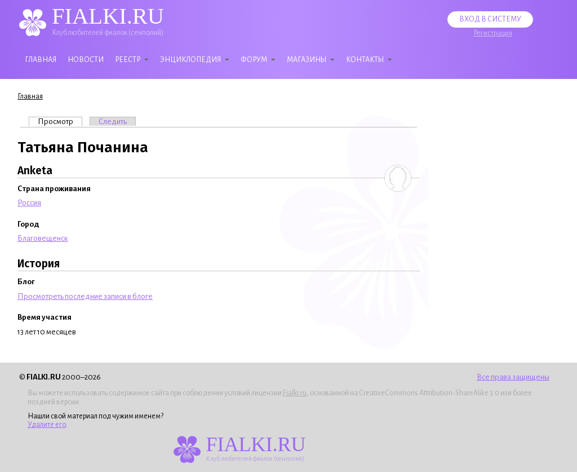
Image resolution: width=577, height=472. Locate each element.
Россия (29, 202)
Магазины (306, 60)
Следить (113, 121)
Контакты (365, 60)
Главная (40, 60)
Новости (86, 60)
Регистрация (492, 33)
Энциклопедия (190, 60)
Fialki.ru (295, 393)
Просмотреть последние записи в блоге (85, 296)
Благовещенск (42, 238)
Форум (254, 60)
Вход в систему (490, 19)
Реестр (127, 60)
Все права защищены (513, 377)
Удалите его (47, 425)
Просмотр (60, 121)
